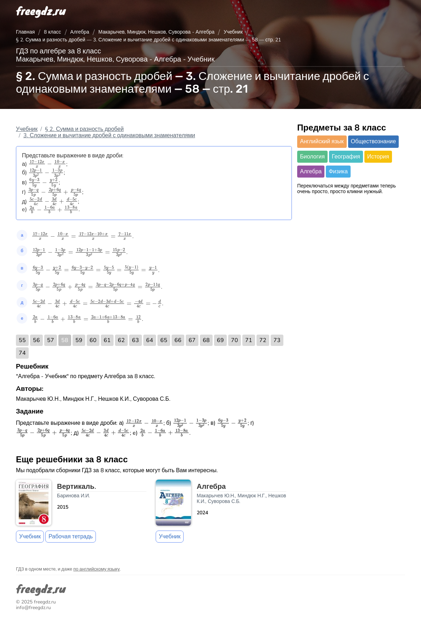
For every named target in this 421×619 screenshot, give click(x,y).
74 (22, 353)
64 (149, 340)
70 (234, 340)
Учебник (233, 32)
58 (64, 340)
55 (22, 340)
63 (135, 340)
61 (107, 340)
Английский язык (322, 141)
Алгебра (80, 32)
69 (220, 340)
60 (93, 340)
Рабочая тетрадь (70, 536)
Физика (338, 171)
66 (177, 340)
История (378, 157)
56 (36, 340)
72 (262, 340)
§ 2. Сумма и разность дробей (84, 129)
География (346, 157)
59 (78, 340)
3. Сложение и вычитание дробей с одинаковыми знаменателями (109, 135)
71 (248, 340)
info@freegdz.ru (33, 607)
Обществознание (373, 141)
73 (277, 340)
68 (206, 340)
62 (121, 340)
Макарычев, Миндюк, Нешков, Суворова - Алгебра (156, 32)
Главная (25, 32)
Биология (312, 157)
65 (163, 340)
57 (50, 340)
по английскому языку (96, 569)
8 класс (52, 32)
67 (192, 340)
